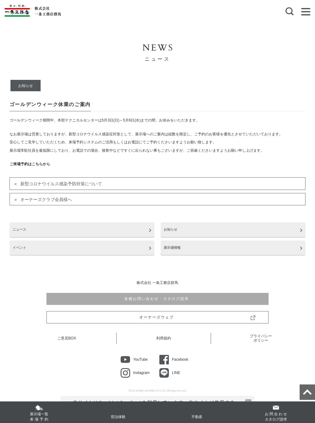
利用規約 (163, 338)
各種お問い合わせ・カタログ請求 (157, 299)
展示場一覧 (39, 417)
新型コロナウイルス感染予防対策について (61, 183)
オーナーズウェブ (157, 317)
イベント (19, 247)
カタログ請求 (276, 416)
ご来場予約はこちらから (30, 164)
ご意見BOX (66, 338)
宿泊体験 (118, 417)
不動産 (196, 417)
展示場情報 (172, 247)
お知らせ (25, 86)
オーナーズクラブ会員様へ (46, 199)
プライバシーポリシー (261, 338)
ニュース (19, 229)
